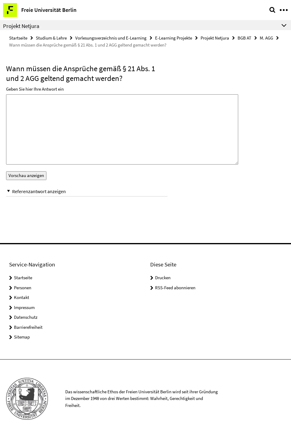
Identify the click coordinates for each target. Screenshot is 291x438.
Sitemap (22, 337)
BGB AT (244, 38)
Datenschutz (25, 317)
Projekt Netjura (215, 38)
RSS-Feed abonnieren (175, 287)
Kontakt (21, 297)
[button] (86, 191)
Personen (22, 287)
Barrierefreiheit (28, 327)
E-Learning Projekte (173, 38)
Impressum (24, 307)
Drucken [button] (163, 277)
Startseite (18, 38)
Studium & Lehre (51, 38)
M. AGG (266, 38)
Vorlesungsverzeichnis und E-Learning (111, 38)
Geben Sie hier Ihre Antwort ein (35, 89)
